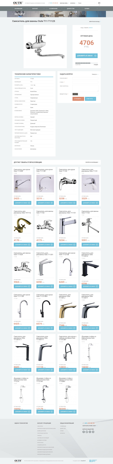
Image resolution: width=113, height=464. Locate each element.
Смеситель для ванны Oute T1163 (90, 212)
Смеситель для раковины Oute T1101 (90, 170)
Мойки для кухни (41, 430)
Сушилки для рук (41, 444)
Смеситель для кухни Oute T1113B (44, 170)
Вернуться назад (94, 21)
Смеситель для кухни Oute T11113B (22, 295)
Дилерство (70, 8)
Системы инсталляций (43, 437)
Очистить (89, 99)
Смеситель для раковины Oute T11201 (44, 253)
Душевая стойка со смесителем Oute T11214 (21, 379)
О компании (53, 8)
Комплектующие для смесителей (45, 447)
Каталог (35, 8)
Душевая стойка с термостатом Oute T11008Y (66, 379)
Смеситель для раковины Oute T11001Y (87, 296)
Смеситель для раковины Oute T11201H (87, 254)
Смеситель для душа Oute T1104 (67, 170)
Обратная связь (64, 3)
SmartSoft (83, 460)
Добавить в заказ (85, 56)
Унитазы (39, 435)
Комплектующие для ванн (43, 454)
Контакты (72, 3)
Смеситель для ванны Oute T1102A (22, 253)
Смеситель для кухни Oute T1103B (22, 170)
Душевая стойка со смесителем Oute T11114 (89, 338)
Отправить (77, 99)
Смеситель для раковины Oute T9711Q (22, 212)
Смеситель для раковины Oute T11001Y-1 (42, 338)
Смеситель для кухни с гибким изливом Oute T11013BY (67, 338)
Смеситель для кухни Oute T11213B (67, 253)
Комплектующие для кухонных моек (46, 428)
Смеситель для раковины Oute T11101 (67, 212)
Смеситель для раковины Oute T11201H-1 (19, 338)
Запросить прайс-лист (89, 425)
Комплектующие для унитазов (45, 452)
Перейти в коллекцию (91, 162)
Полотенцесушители (42, 433)
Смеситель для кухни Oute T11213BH (44, 295)
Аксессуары (40, 442)
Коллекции (18, 8)
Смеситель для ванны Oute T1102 (44, 212)
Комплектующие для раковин (44, 449)
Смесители (40, 426)
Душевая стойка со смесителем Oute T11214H (43, 379)
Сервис (87, 8)
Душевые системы (42, 440)
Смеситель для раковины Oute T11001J (65, 296)
